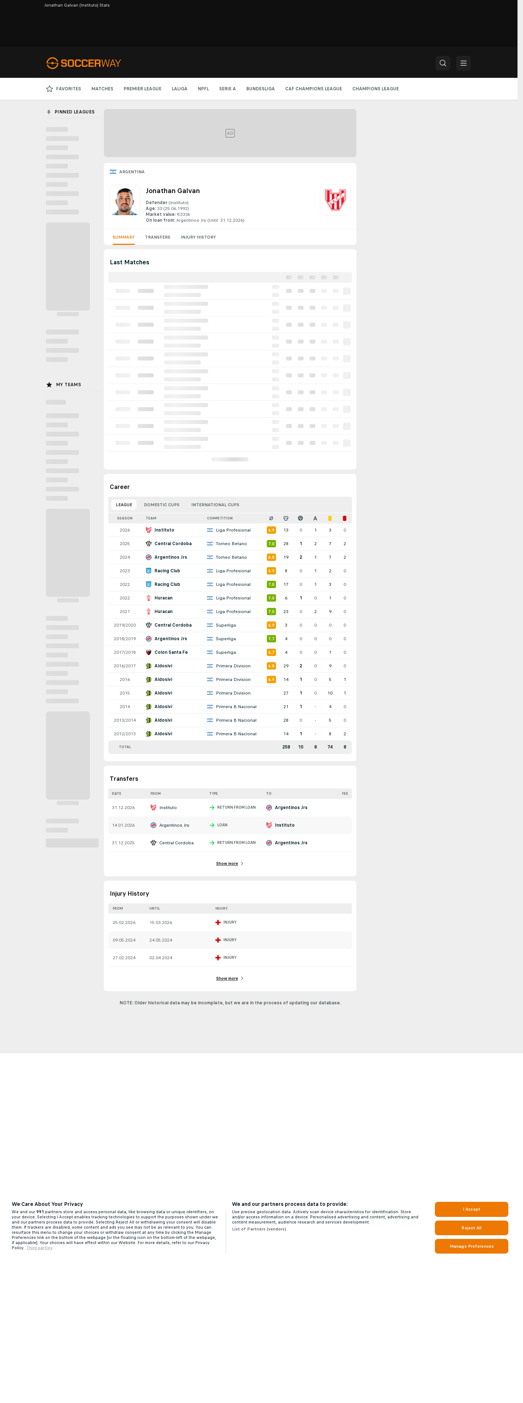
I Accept (471, 1209)
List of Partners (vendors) (259, 1229)
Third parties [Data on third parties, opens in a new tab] (39, 1247)
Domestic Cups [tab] (161, 504)
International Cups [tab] (215, 504)
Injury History (198, 237)
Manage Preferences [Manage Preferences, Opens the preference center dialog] (472, 1246)
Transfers (157, 237)
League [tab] (124, 504)
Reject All (471, 1227)
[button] (443, 63)
